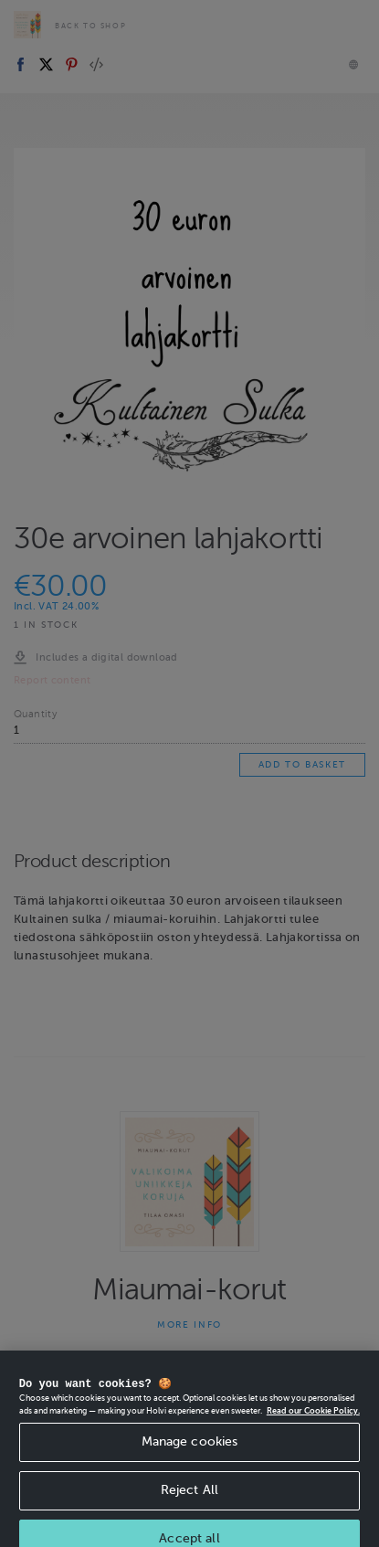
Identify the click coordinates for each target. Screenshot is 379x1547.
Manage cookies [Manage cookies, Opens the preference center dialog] (190, 1452)
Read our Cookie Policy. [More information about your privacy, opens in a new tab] (313, 1420)
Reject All (189, 1501)
